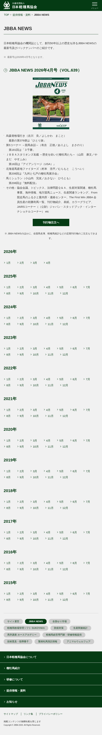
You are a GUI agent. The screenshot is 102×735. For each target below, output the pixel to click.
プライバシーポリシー (51, 714)
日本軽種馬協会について (21, 657)
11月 (51, 293)
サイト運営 (13, 621)
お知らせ (11, 701)
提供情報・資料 (22, 14)
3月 (35, 262)
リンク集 (28, 714)
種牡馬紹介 (13, 668)
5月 (61, 287)
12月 (65, 293)
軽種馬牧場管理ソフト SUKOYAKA (26, 628)
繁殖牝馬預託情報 (47, 641)
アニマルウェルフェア (78, 641)
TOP (6, 14)
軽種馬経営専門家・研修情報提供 (64, 634)
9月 (22, 293)
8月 (8, 293)
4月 (48, 262)
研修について (14, 679)
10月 (36, 293)
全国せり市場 (59, 621)
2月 (22, 262)
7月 (88, 287)
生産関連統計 (80, 628)
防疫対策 (59, 628)
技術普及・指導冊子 (18, 641)
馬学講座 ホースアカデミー (22, 634)
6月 (75, 287)
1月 (8, 262)
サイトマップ (11, 714)
